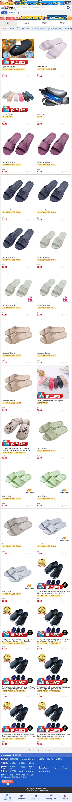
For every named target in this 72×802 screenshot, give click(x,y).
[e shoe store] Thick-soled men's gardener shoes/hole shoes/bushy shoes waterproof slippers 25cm (16, 449)
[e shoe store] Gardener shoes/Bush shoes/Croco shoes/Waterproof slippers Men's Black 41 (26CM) (18, 640)
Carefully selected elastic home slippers (50, 401)
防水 (19, 28)
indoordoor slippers (8, 162)
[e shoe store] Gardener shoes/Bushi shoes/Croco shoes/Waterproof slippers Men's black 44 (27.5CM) (53, 688)
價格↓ (8, 23)
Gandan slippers (7, 114)
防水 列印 (35, 28)
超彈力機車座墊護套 (8, 67)
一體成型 (13, 28)
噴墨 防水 (26, 28)
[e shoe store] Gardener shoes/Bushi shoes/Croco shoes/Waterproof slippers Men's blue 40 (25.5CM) (53, 735)
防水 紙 (51, 28)
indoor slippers (42, 67)
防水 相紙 (68, 28)
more (68, 755)
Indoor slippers (42, 448)
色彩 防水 (59, 28)
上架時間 (26, 23)
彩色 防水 (43, 28)
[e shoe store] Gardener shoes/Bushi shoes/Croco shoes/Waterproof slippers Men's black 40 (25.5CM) (53, 592)
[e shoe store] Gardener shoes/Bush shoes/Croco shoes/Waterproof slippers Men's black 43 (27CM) (18, 688)
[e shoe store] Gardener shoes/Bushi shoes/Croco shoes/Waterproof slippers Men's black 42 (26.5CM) (53, 640)
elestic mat (40, 114)
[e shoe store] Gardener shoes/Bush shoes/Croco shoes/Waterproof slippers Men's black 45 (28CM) (18, 735)
